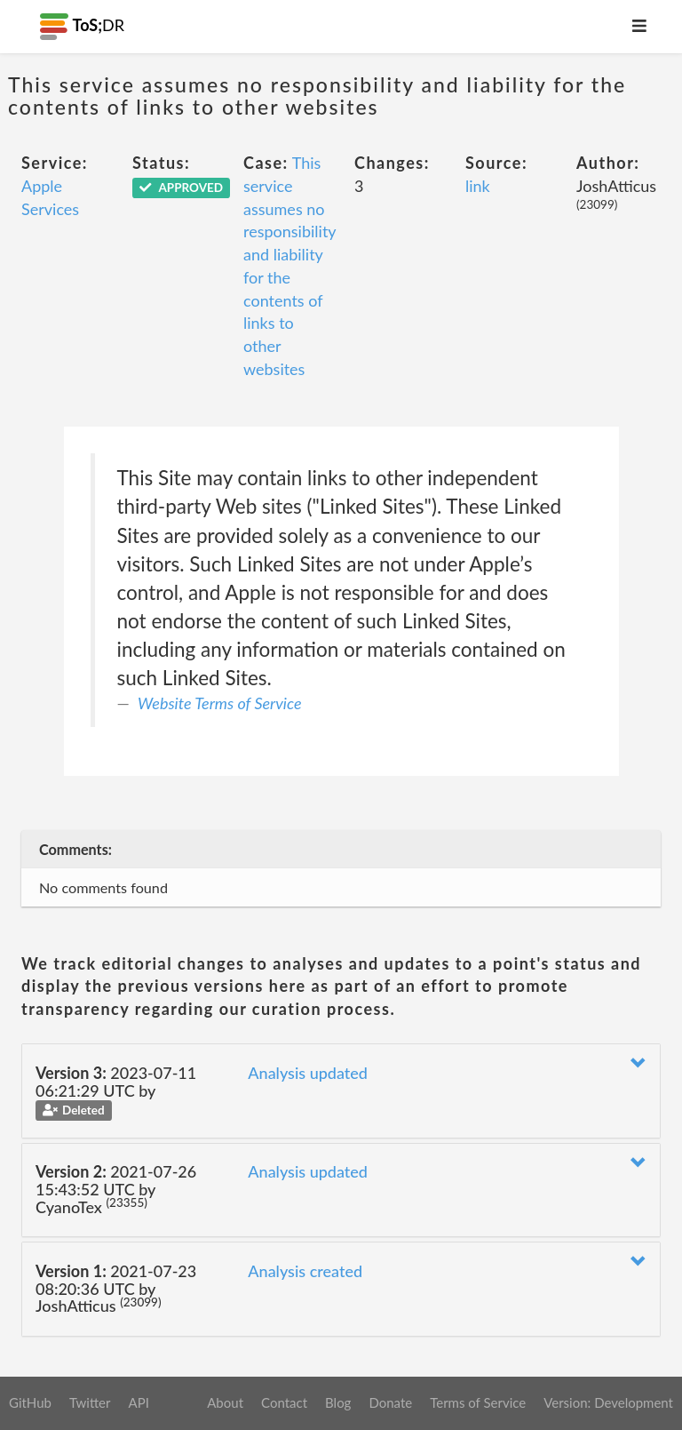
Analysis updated (308, 1072)
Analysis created (305, 1271)
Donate (390, 1402)
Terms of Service (478, 1402)
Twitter (90, 1402)
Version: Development (608, 1402)
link (477, 186)
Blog (338, 1402)
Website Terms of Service (220, 703)
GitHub (30, 1402)
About (225, 1402)
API (138, 1402)
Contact (284, 1402)
